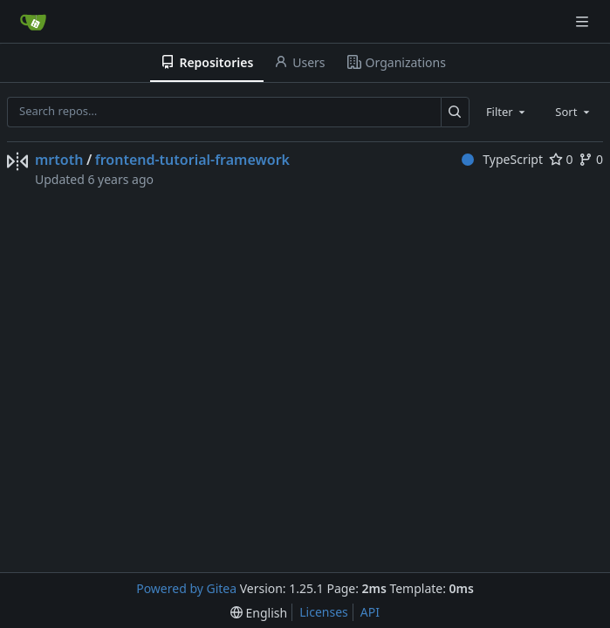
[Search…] (455, 112)
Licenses (323, 612)
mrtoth (59, 159)
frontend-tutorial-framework (192, 159)
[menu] (258, 612)
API (370, 612)
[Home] (33, 22)
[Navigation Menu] (583, 21)
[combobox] (507, 111)
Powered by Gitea (186, 588)
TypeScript (502, 159)
